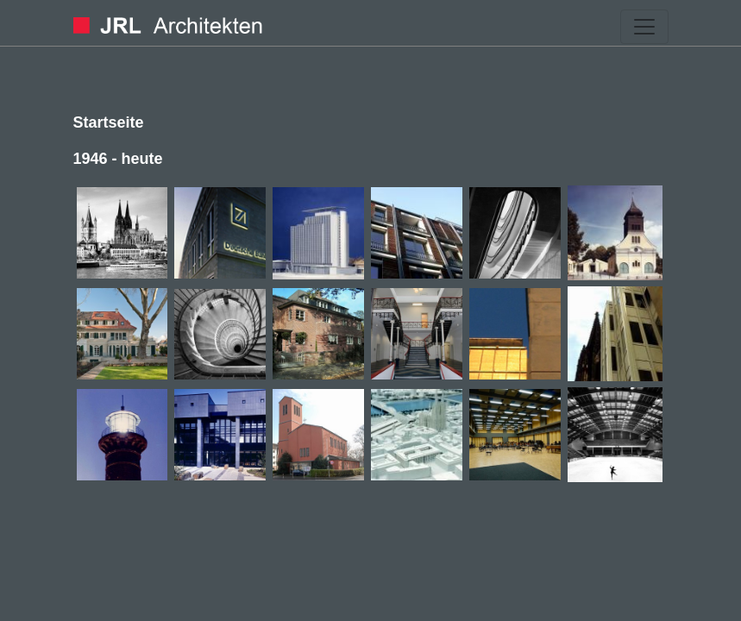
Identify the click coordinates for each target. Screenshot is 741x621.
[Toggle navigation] (644, 26)
